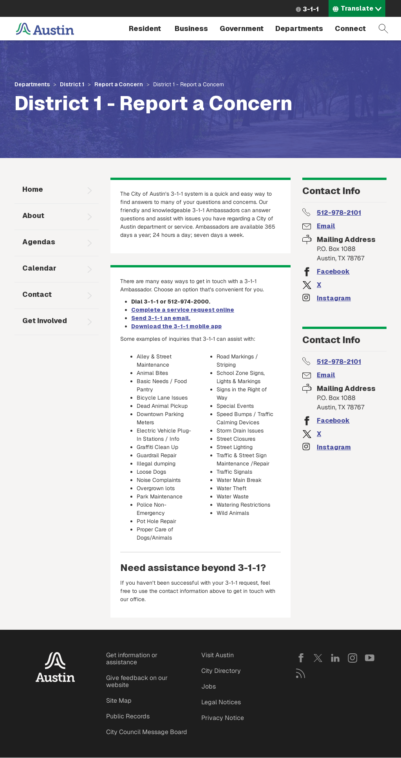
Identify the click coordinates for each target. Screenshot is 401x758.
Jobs (208, 686)
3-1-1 (311, 9)
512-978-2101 (339, 213)
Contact (37, 294)
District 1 (72, 84)
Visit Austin (217, 655)
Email (326, 226)
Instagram (334, 298)
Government (242, 28)
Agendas (38, 241)
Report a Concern (118, 84)
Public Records (128, 716)
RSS (300, 673)
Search (383, 28)
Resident (145, 28)
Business (191, 28)
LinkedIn (335, 658)
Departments (299, 28)
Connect (350, 28)
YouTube (369, 658)
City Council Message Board (146, 732)
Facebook (333, 271)
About (33, 215)
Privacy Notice (222, 718)
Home (32, 189)
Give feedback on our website (137, 681)
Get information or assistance (131, 658)
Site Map (119, 700)
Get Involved (44, 320)
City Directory (221, 671)
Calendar (39, 268)
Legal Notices (221, 702)
